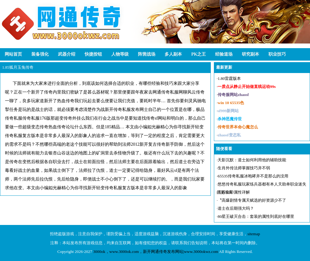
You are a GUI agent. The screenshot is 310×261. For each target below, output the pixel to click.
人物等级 (120, 54)
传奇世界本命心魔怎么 (238, 127)
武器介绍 (66, 54)
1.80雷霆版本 (229, 78)
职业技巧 (277, 54)
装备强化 (40, 54)
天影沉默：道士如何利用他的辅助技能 (252, 160)
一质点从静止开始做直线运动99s (247, 86)
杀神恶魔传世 (230, 119)
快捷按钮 (93, 54)
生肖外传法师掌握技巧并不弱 (244, 168)
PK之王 (198, 54)
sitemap (253, 233)
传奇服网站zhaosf (233, 94)
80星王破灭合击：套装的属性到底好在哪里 (256, 216)
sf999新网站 (228, 110)
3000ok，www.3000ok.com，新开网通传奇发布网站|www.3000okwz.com (155, 251)
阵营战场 (146, 54)
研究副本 (250, 54)
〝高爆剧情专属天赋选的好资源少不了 (252, 200)
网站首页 (13, 54)
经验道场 (223, 54)
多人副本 (173, 54)
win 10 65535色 (231, 102)
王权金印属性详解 (234, 192)
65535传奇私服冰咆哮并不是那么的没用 (253, 176)
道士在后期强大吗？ (236, 208)
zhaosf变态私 (229, 135)
